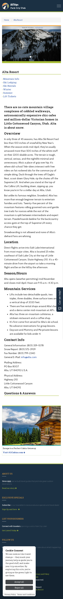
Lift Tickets (9, 96)
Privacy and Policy (41, 574)
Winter (7, 89)
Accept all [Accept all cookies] (19, 582)
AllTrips (14, 4)
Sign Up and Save (11, 509)
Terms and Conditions (26, 594)
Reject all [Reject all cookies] (19, 587)
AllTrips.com (39, 27)
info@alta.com (29, 357)
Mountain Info (11, 78)
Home (6, 20)
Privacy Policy (10, 594)
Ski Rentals (9, 85)
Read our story (9, 488)
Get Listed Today (10, 530)
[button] (6, 43)
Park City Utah (18, 8)
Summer (7, 92)
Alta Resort (18, 20)
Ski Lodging (9, 82)
